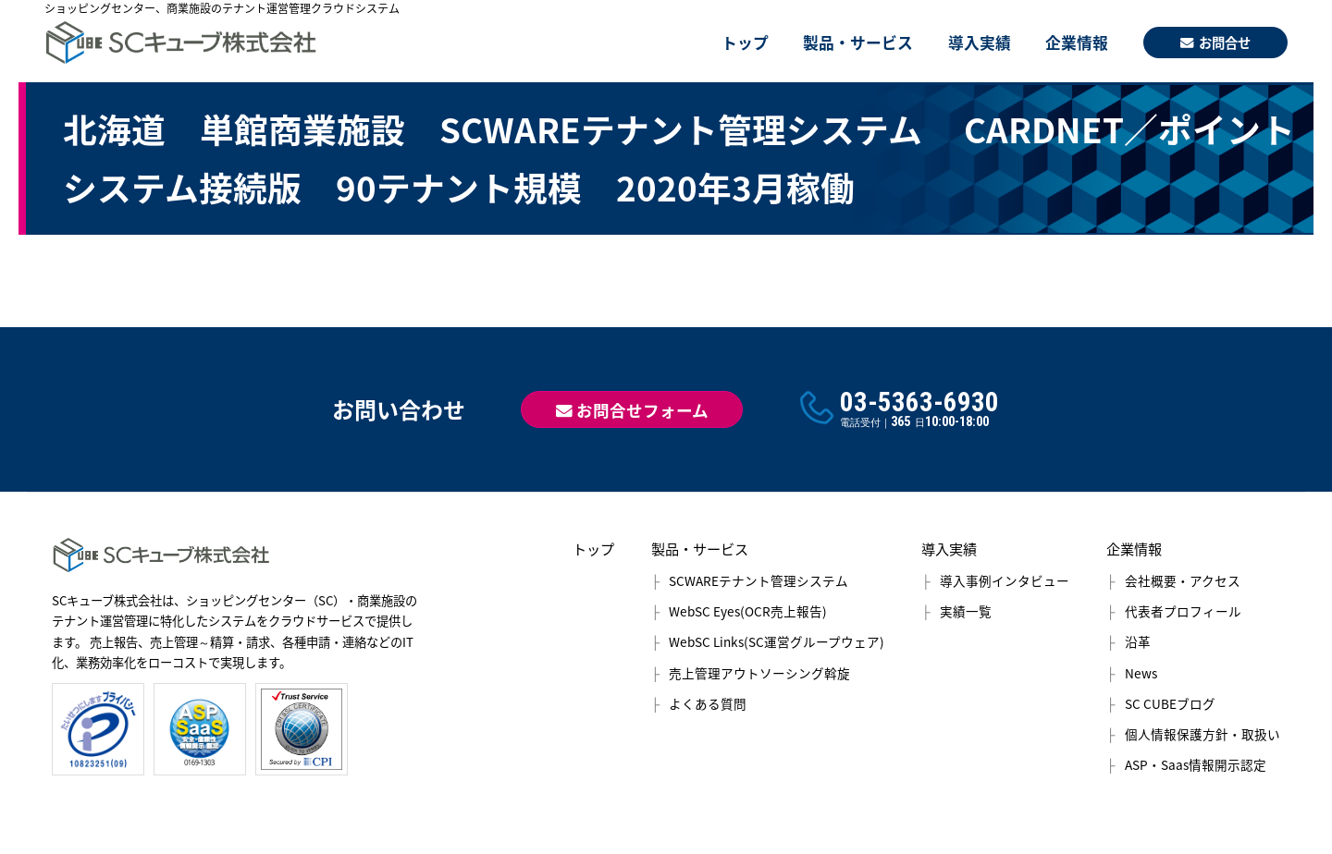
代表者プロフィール (1183, 611)
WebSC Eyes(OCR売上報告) (748, 611)
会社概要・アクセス (1182, 580)
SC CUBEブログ (1170, 703)
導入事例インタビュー (1004, 580)
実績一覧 (966, 611)
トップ (745, 42)
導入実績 (979, 42)
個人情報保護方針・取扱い (1202, 734)
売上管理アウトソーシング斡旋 (759, 673)
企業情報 (1076, 42)
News (1141, 673)
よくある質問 (707, 703)
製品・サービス (858, 42)
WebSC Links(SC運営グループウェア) (776, 641)
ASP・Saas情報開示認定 (1195, 764)
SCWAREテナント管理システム (758, 580)
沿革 (1138, 641)
